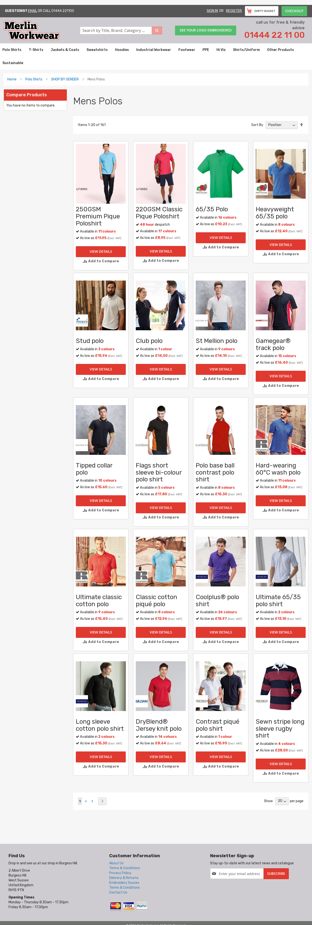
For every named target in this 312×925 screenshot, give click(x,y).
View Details (101, 251)
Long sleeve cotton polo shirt (100, 725)
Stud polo (90, 341)
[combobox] (121, 30)
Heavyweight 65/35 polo (275, 212)
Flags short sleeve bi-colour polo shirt (159, 472)
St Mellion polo (216, 341)
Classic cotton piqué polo (156, 600)
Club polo (149, 341)
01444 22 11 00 (274, 35)
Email (32, 11)
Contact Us (118, 892)
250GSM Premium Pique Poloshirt (98, 216)
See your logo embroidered (206, 30)
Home (12, 79)
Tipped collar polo (94, 469)
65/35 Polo (212, 209)
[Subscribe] (276, 873)
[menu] (156, 56)
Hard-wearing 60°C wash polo (278, 469)
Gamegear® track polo (273, 344)
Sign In (212, 11)
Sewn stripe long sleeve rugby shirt (280, 728)
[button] (101, 261)
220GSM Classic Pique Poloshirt (159, 212)
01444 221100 (62, 11)
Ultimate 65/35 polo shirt (278, 600)
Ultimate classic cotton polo (99, 600)
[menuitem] (12, 50)
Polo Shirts (33, 79)
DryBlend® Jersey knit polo (159, 725)
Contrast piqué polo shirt (217, 725)
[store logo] (42, 30)
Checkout (294, 11)
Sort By (257, 125)
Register (234, 11)
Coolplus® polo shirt (217, 600)
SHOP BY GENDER (65, 79)
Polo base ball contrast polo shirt (215, 472)
